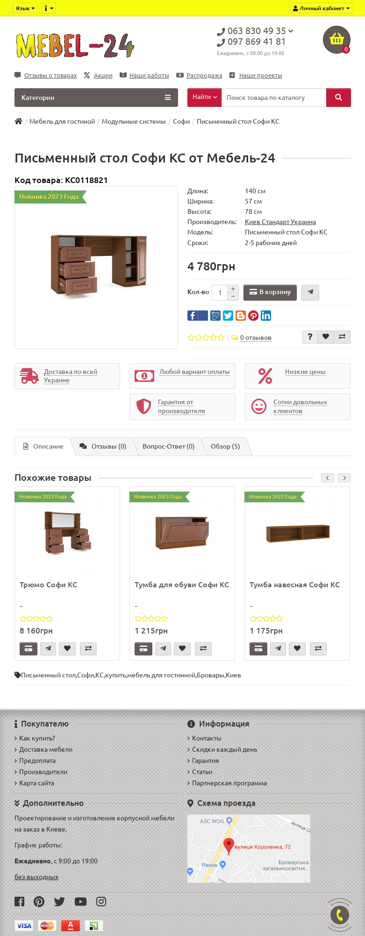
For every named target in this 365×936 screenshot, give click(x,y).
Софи (85, 675)
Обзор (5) (225, 446)
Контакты (204, 738)
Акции (98, 75)
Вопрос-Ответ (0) (169, 446)
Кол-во (198, 292)
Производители (40, 771)
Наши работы (144, 75)
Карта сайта (34, 783)
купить (115, 675)
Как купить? (34, 738)
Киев (233, 675)
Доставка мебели (43, 749)
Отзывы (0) (103, 446)
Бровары (210, 675)
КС (99, 675)
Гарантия (203, 760)
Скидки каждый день (222, 749)
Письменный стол (48, 675)
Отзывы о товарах (45, 75)
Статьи (199, 771)
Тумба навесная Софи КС (295, 584)
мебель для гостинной (161, 675)
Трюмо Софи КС (48, 584)
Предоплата (35, 760)
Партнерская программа (227, 783)
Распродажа (199, 75)
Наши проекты (255, 75)
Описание (43, 446)
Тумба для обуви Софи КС (182, 584)
